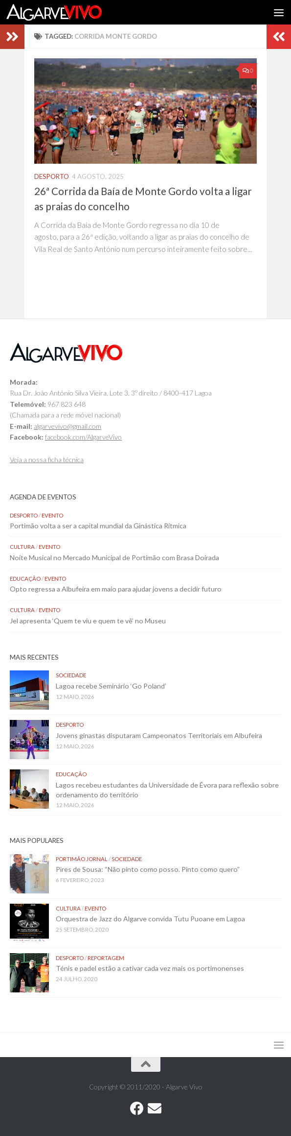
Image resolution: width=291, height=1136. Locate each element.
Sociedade (71, 675)
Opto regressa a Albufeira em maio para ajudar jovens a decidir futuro (116, 589)
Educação (25, 578)
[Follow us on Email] (154, 1108)
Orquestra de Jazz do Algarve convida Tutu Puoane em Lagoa (150, 918)
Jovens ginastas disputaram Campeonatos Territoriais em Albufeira (159, 735)
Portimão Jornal (82, 859)
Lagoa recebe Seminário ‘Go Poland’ (111, 686)
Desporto (51, 176)
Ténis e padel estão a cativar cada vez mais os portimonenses (150, 968)
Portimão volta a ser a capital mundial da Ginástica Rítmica (98, 525)
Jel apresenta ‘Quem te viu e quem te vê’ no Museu (88, 621)
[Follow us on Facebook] (137, 1108)
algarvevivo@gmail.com (67, 426)
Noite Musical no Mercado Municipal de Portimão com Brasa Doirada (114, 557)
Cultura (22, 546)
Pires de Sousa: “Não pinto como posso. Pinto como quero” (148, 869)
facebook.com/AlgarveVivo (83, 437)
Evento (52, 515)
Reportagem (106, 958)
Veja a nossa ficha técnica (47, 459)
